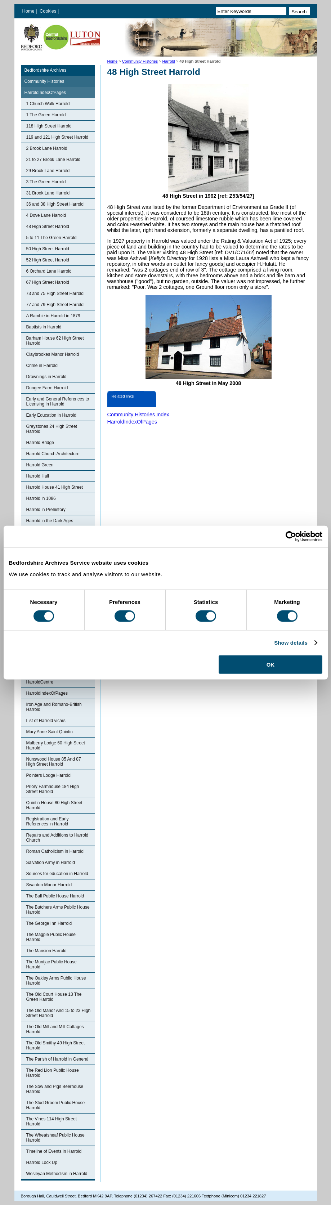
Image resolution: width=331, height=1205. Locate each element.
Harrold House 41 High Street (54, 487)
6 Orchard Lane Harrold (49, 271)
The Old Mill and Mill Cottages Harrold (55, 1029)
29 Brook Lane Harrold (48, 170)
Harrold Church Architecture (53, 453)
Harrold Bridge (40, 442)
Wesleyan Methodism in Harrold (57, 1173)
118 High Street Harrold (49, 126)
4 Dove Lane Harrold (46, 215)
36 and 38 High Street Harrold (55, 204)
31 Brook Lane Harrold (48, 193)
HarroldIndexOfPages (45, 92)
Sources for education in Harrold (57, 873)
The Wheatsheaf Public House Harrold (55, 1138)
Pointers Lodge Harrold (48, 775)
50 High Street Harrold (47, 248)
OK (271, 664)
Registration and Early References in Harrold (47, 821)
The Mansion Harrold (46, 950)
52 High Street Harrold (47, 260)
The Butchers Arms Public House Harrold (58, 910)
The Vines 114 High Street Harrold (51, 1121)
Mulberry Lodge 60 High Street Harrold (55, 745)
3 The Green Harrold (46, 181)
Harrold (168, 61)
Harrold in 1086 (41, 498)
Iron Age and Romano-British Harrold (54, 707)
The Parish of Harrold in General (57, 1059)
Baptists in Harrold (44, 327)
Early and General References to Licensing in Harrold (57, 402)
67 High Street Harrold (47, 282)
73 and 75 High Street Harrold (55, 293)
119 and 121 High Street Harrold (57, 137)
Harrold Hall (37, 476)
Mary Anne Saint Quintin (49, 731)
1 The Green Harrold (46, 114)
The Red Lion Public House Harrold (52, 1073)
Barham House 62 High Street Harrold (55, 341)
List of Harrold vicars (46, 720)
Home (28, 11)
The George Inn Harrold (49, 923)
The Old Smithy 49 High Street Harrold (55, 1045)
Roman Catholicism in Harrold (55, 851)
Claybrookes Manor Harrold (52, 354)
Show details (291, 643)
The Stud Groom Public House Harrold (55, 1105)
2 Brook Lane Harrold (46, 148)
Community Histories (140, 61)
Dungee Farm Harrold (47, 387)
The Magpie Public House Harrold (51, 937)
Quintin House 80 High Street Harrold (54, 805)
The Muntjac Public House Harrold (51, 964)
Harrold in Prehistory (46, 509)
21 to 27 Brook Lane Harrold (53, 159)
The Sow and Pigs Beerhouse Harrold (55, 1089)
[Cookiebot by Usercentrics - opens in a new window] (290, 536)
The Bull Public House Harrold (55, 896)
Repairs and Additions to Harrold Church (57, 838)
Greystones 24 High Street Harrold (51, 429)
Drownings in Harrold (46, 376)
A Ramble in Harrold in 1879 (53, 315)
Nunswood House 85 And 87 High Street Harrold (53, 762)
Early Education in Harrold (51, 415)
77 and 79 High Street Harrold (55, 304)
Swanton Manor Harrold (49, 884)
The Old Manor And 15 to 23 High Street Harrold (58, 1013)
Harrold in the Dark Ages (49, 520)
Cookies (49, 11)
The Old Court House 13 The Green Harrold (54, 997)
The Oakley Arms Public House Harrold (56, 981)
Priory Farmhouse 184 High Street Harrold (52, 789)
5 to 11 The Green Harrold (51, 237)
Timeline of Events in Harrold (54, 1151)
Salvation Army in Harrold (50, 862)
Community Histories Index (138, 414)
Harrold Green (40, 464)
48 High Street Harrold (47, 226)
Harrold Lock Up (42, 1162)
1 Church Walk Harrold (48, 103)
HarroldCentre (39, 682)
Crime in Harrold (42, 365)
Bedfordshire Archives (45, 70)
